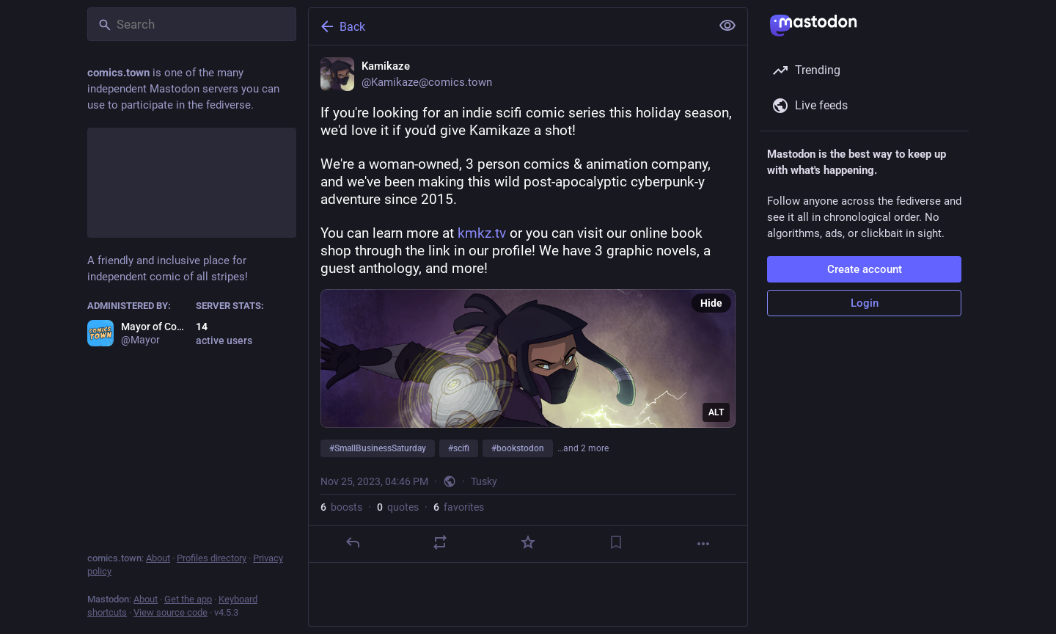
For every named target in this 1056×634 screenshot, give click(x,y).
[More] (703, 544)
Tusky (484, 481)
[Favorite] (528, 542)
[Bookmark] (616, 542)
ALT (716, 412)
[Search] (191, 24)
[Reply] (353, 542)
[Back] (508, 26)
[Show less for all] (727, 25)
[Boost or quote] (440, 542)
